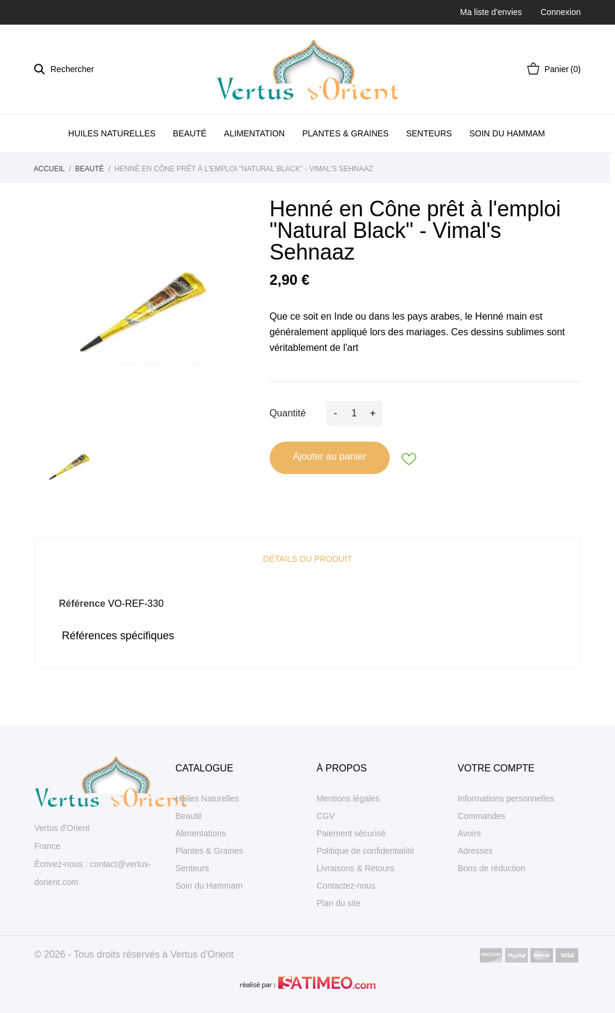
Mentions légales (348, 798)
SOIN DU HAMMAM (507, 133)
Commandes (481, 816)
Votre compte (496, 768)
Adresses (475, 851)
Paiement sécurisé (351, 833)
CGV (326, 816)
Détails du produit (307, 559)
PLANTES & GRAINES (345, 133)
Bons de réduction (492, 868)
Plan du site (338, 903)
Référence (82, 603)
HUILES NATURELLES (112, 133)
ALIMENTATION (254, 133)
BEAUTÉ (190, 133)
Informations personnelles (506, 798)
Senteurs (192, 868)
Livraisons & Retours (355, 868)
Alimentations (200, 833)
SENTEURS (429, 133)
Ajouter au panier (329, 456)
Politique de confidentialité (365, 851)
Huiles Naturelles (207, 798)
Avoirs (469, 833)
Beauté (188, 816)
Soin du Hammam (209, 885)
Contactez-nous (346, 885)
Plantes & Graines (209, 851)
